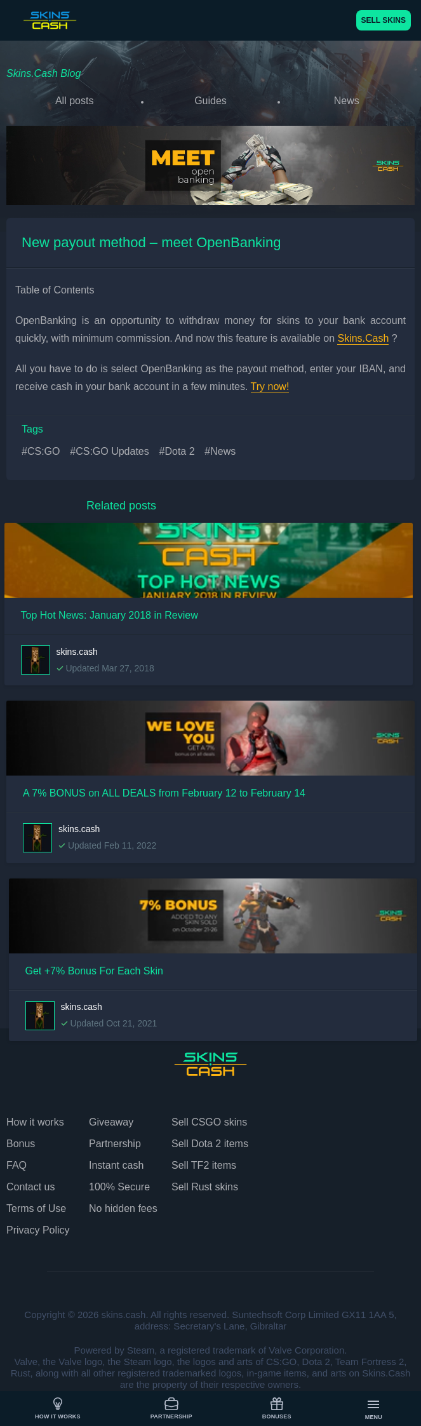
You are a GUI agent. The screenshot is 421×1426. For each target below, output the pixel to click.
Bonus (20, 1143)
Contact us (30, 1186)
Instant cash (116, 1165)
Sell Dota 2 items (209, 1143)
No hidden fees (123, 1208)
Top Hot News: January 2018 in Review (109, 615)
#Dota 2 (177, 451)
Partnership (171, 1408)
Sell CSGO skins (209, 1122)
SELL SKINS (383, 20)
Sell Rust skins (204, 1186)
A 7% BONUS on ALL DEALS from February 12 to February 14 (164, 793)
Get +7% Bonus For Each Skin (94, 970)
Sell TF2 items (203, 1165)
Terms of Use (36, 1208)
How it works (58, 1408)
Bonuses (276, 1408)
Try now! (270, 386)
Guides (210, 100)
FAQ (16, 1165)
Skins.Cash (363, 338)
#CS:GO (41, 451)
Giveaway (111, 1122)
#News (220, 451)
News (346, 100)
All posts (74, 100)
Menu (373, 1409)
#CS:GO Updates (109, 451)
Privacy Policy (38, 1230)
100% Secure (119, 1186)
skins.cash (77, 652)
